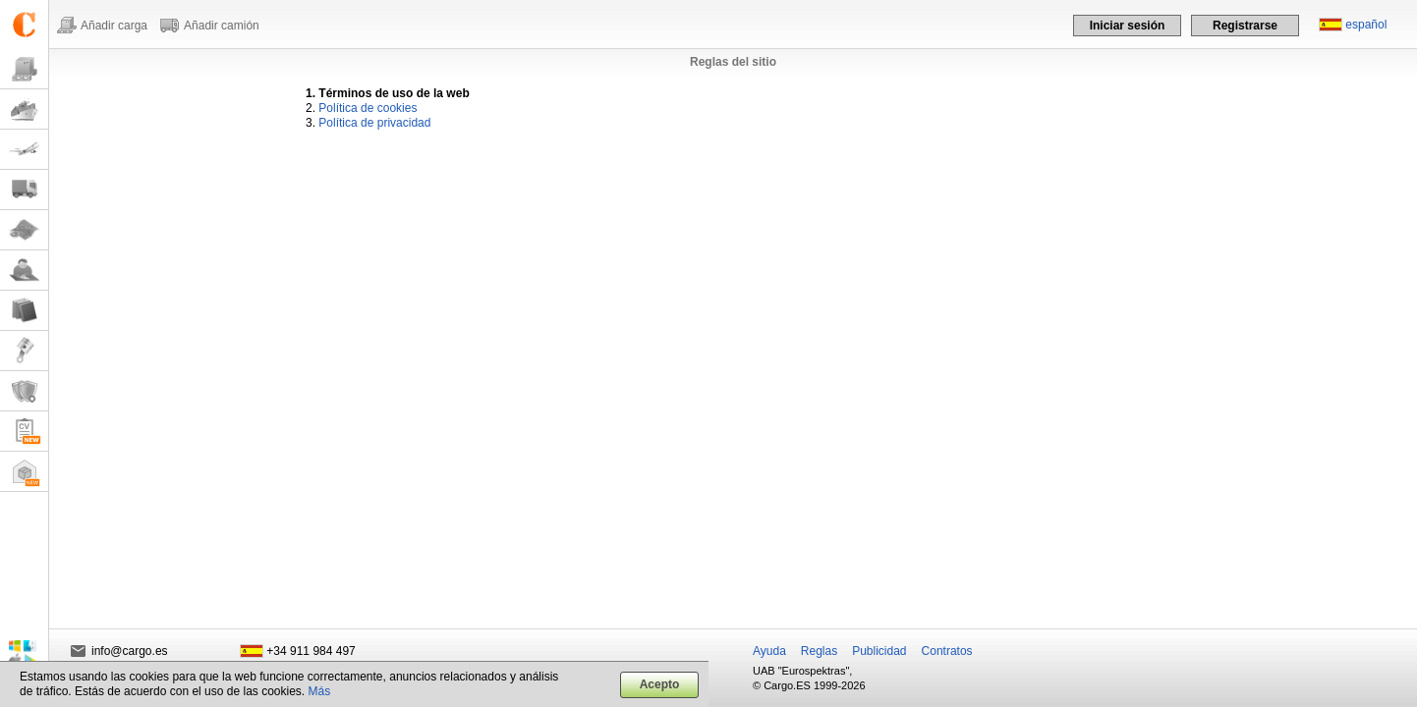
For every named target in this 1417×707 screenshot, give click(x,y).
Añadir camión (221, 25)
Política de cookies (367, 108)
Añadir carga (114, 25)
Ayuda (769, 651)
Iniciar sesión (1127, 25)
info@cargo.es (129, 651)
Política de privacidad (374, 123)
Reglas (819, 651)
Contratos (947, 651)
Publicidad (879, 651)
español (1366, 24)
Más (320, 691)
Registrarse (1245, 25)
